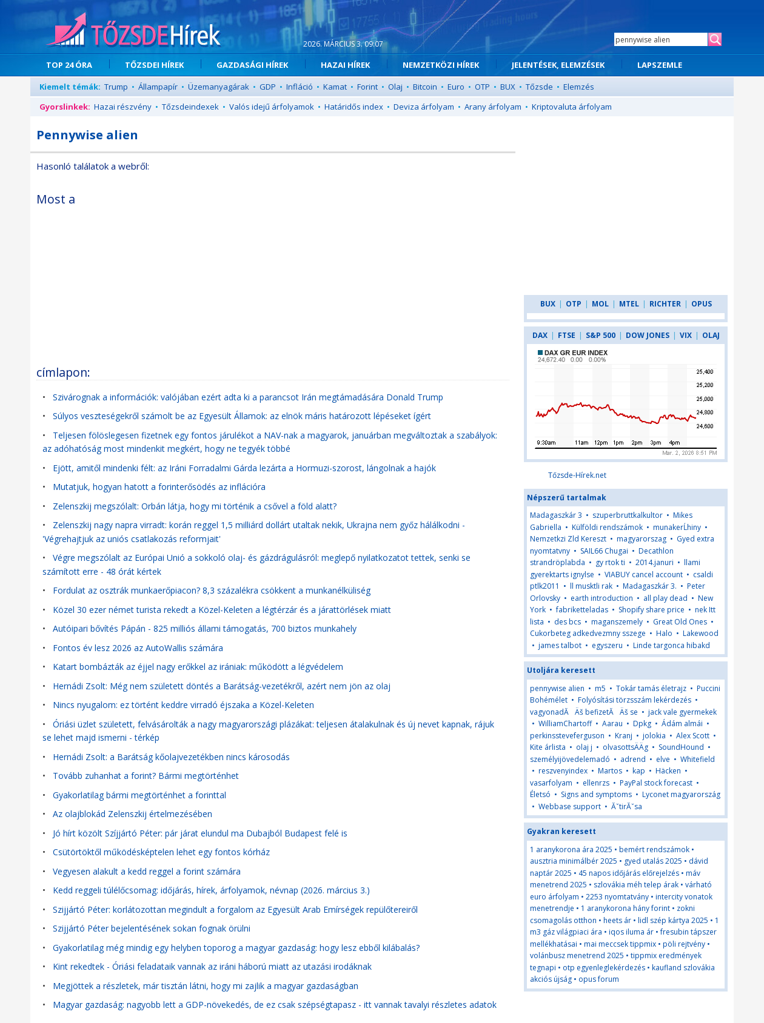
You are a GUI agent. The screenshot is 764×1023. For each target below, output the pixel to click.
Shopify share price (651, 609)
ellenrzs (596, 783)
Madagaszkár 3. (650, 586)
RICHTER (665, 304)
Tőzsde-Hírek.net (577, 475)
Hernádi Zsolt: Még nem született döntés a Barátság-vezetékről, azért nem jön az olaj (221, 686)
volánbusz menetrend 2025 (577, 955)
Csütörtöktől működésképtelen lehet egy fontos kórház (161, 852)
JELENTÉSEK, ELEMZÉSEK (558, 64)
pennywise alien (557, 688)
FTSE (566, 335)
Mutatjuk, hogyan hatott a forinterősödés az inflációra (159, 486)
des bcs (567, 622)
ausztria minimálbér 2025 (573, 861)
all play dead (665, 598)
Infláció (299, 86)
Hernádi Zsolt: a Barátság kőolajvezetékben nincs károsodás (171, 757)
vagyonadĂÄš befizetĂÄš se (584, 712)
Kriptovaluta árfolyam (572, 106)
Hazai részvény (123, 106)
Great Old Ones (680, 622)
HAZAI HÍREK (345, 64)
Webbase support (569, 806)
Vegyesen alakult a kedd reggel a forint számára (147, 871)
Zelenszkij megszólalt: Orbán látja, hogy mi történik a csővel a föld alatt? (195, 506)
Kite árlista (548, 747)
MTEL (629, 304)
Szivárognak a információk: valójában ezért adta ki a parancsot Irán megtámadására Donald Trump (248, 397)
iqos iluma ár (631, 932)
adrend (633, 759)
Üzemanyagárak (218, 86)
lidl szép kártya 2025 (673, 920)
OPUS (701, 304)
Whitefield (697, 759)
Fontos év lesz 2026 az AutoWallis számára (138, 648)
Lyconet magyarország (681, 794)
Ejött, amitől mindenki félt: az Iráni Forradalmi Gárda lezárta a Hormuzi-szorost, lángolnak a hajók (244, 468)
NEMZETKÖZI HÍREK (441, 64)
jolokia (654, 735)
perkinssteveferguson (567, 735)
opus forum (598, 979)
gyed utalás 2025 (653, 861)
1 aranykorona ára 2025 (571, 849)
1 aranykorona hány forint (625, 908)
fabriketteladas (582, 609)
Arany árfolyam (492, 106)
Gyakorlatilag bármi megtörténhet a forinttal (139, 795)
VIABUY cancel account (644, 574)
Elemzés (578, 86)
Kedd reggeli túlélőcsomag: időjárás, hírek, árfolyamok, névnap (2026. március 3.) (211, 890)
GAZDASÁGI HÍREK (252, 64)
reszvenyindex (563, 771)
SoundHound (681, 747)
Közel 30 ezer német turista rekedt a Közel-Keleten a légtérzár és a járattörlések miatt (222, 609)
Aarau (612, 723)
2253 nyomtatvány (617, 897)
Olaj (395, 86)
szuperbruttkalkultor (627, 515)
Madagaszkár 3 (556, 515)
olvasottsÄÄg (625, 747)
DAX (540, 335)
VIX (686, 335)
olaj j (584, 747)
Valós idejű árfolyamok (271, 106)
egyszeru (607, 645)
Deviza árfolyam (424, 106)
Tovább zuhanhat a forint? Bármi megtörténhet (146, 775)
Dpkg (642, 723)
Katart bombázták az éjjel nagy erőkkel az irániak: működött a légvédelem (198, 666)
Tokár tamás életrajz (651, 688)
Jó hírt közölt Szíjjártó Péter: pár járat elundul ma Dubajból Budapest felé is (200, 833)
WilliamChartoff (565, 723)
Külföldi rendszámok (607, 527)
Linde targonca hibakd (671, 645)
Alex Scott (692, 735)
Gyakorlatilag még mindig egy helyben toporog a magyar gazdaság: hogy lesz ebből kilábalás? (236, 947)
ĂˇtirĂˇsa (626, 806)
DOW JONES (647, 335)
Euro (455, 86)
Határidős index (353, 106)
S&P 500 (600, 335)
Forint (367, 86)
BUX (507, 86)
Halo (664, 633)
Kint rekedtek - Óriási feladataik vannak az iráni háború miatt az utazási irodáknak (212, 966)
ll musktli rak (591, 586)
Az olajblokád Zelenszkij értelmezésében (132, 813)
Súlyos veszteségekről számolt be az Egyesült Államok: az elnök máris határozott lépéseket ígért (242, 416)
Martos (610, 771)
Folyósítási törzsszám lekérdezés (634, 700)
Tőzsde (539, 86)
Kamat (335, 86)
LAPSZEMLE (659, 64)
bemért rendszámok (654, 849)
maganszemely (617, 622)
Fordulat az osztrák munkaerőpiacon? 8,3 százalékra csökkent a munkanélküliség (211, 590)
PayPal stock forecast (656, 783)
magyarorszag (641, 539)
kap (638, 771)
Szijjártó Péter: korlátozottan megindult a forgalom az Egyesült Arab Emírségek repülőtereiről (235, 909)
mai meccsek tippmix (620, 944)
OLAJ (711, 335)
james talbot (559, 645)
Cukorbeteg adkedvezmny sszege (588, 633)
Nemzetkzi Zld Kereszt (568, 539)
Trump (116, 86)
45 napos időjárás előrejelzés (628, 873)
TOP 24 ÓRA (69, 64)
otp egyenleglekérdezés (604, 967)
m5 (600, 688)
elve (663, 759)
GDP (268, 86)
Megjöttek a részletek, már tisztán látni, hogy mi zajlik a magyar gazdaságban (205, 986)
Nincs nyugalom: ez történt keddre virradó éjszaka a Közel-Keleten (183, 704)
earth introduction (602, 598)
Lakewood (701, 633)
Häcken (668, 771)
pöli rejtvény (684, 944)
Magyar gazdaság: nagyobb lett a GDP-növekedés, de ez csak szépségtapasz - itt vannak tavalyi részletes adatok (275, 1004)
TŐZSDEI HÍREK (154, 64)
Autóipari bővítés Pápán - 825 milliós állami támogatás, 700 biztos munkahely (205, 628)
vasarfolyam (551, 783)
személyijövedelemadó (570, 759)
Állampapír (158, 86)
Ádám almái (682, 723)
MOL (600, 304)
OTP (482, 86)
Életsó (540, 794)
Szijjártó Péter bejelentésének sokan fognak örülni (151, 928)
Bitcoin (425, 86)
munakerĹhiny (677, 527)
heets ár (617, 920)
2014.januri (654, 562)
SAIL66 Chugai (604, 551)
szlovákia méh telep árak (636, 884)
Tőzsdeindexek (190, 106)
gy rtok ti (610, 562)
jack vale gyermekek (682, 712)
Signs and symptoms (596, 794)
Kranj (623, 735)
